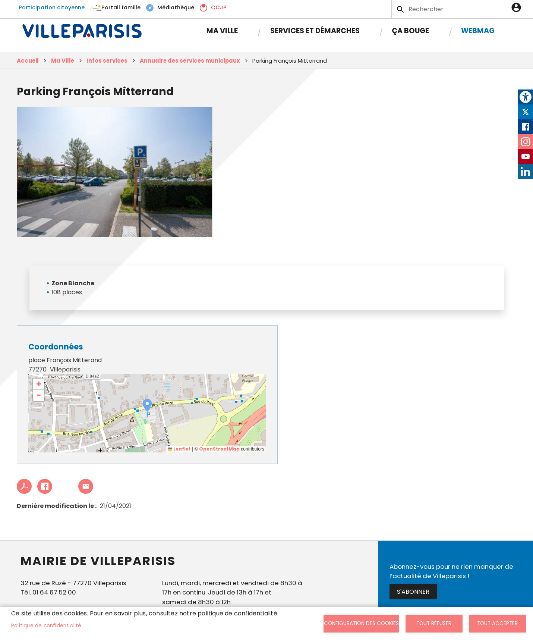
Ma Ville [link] (222, 31)
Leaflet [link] (179, 449)
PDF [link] (24, 486)
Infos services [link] (106, 61)
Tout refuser (433, 623)
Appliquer (401, 9)
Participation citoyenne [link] (52, 7)
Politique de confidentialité (46, 625)
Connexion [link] (518, 7)
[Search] (447, 9)
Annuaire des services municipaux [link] (190, 61)
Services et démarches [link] (315, 31)
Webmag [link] (478, 31)
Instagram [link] (525, 141)
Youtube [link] (525, 156)
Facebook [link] (525, 126)
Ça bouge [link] (410, 31)
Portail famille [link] (121, 7)
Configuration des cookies (361, 623)
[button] (147, 405)
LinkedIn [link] (525, 171)
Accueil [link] (28, 61)
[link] (525, 97)
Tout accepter (497, 623)
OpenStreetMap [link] (219, 449)
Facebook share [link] (44, 486)
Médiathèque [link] (175, 7)
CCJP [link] (219, 7)
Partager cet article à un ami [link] (85, 486)
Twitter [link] (525, 111)
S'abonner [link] (413, 591)
